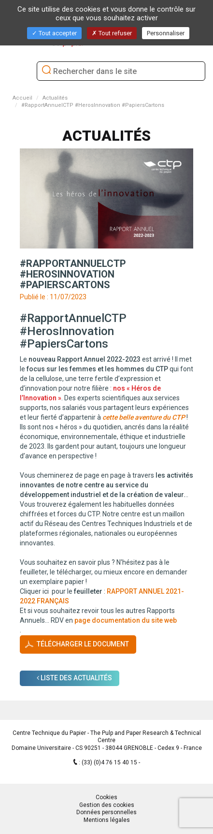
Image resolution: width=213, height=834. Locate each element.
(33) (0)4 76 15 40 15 (110, 762)
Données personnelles (106, 812)
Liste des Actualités (74, 678)
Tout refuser (112, 33)
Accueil (22, 98)
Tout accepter (54, 33)
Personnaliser (166, 33)
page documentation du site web (125, 620)
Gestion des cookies (106, 805)
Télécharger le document (83, 643)
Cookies (106, 797)
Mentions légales (107, 820)
